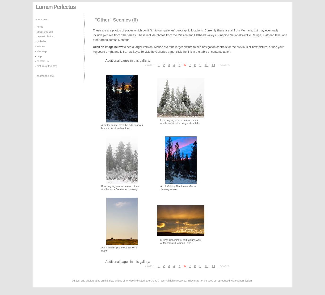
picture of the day (47, 66)
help (39, 56)
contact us (43, 61)
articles (41, 46)
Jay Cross (159, 280)
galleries (41, 41)
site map (42, 51)
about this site (45, 31)
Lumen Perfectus (56, 7)
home (40, 26)
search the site (45, 75)
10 (206, 65)
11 (213, 65)
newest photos (45, 36)
